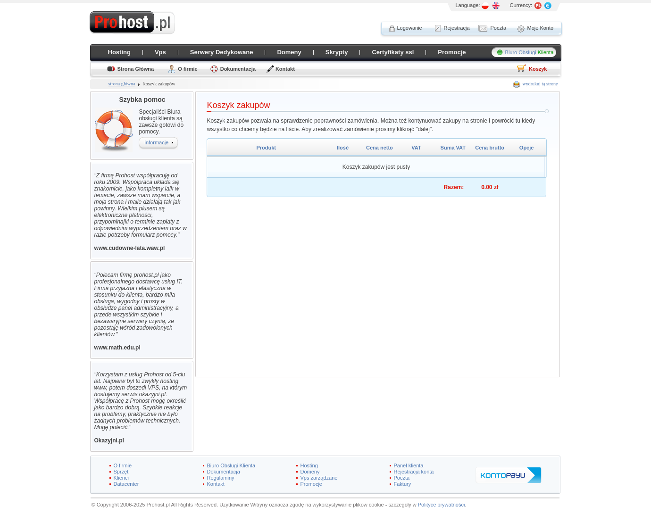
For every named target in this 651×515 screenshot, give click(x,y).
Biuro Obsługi (529, 52)
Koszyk (538, 69)
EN (496, 5)
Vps (160, 52)
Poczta (402, 478)
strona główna (121, 83)
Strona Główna (135, 69)
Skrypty (337, 52)
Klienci (121, 478)
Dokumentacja (238, 69)
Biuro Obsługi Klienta (231, 465)
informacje (157, 142)
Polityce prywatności (441, 504)
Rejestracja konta (414, 471)
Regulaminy (220, 478)
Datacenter (126, 484)
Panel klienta (409, 465)
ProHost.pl (132, 22)
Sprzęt (121, 471)
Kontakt (285, 69)
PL (485, 5)
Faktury (402, 484)
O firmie (188, 69)
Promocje (452, 52)
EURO (547, 5)
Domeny (289, 52)
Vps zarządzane (319, 478)
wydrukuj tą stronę (540, 83)
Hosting (119, 52)
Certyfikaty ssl (393, 52)
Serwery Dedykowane (221, 52)
